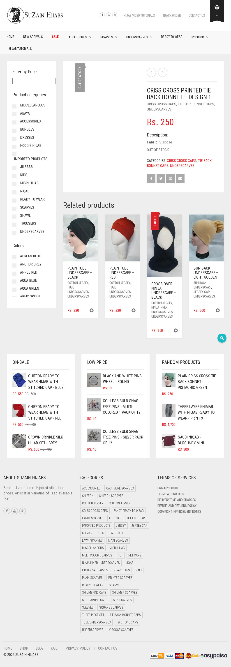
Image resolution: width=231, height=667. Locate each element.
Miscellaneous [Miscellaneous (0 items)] (93, 548)
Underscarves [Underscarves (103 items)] (92, 630)
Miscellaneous (32, 105)
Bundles (27, 129)
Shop (24, 648)
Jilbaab (26, 167)
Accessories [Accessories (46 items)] (91, 488)
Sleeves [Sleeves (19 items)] (88, 607)
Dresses (27, 137)
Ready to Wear (171, 37)
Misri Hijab (29, 183)
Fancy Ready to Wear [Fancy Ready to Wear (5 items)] (128, 510)
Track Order (172, 15)
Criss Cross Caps (161, 104)
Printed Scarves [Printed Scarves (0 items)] (120, 577)
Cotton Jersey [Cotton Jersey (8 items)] (119, 503)
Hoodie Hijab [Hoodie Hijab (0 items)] (136, 518)
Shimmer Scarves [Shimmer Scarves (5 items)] (124, 592)
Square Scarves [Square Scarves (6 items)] (111, 607)
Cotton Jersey (77, 283)
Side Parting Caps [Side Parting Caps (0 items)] (94, 600)
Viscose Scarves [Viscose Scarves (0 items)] (121, 630)
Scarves (106, 37)
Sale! (56, 37)
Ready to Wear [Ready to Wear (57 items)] (92, 585)
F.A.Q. (54, 648)
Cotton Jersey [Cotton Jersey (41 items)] (92, 503)
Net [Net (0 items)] (120, 555)
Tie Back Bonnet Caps (196, 104)
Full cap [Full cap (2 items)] (115, 518)
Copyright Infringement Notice (179, 511)
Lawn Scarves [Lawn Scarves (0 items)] (92, 540)
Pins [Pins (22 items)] (139, 570)
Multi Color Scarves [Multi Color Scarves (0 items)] (97, 555)
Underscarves (137, 37)
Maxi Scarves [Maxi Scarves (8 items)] (118, 540)
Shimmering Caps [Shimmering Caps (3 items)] (94, 592)
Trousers (28, 223)
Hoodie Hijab (30, 145)
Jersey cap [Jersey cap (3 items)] (139, 525)
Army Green (30, 296)
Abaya (25, 113)
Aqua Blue (28, 280)
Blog (39, 648)
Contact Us (197, 15)
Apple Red (28, 272)
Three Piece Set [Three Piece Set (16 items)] (93, 615)
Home (10, 37)
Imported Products (30, 159)
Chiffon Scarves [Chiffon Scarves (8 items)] (111, 496)
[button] (92, 311)
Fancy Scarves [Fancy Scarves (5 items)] (93, 518)
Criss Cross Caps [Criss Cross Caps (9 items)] (95, 510)
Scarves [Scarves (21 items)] (115, 585)
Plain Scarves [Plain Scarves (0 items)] (92, 577)
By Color (198, 37)
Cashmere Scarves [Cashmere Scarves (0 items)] (120, 488)
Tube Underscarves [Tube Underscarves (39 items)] (96, 622)
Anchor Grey (31, 264)
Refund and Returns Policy (176, 506)
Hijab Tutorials (20, 49)
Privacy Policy (167, 488)
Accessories (78, 37)
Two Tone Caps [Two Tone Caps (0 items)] (127, 622)
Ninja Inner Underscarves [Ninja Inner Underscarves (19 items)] (101, 563)
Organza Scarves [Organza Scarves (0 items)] (95, 570)
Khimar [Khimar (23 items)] (87, 533)
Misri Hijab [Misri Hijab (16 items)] (117, 548)
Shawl (25, 215)
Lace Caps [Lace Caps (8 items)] (117, 533)
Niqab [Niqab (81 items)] (129, 563)
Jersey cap (202, 292)
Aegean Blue (30, 256)
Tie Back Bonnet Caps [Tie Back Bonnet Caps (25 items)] (125, 615)
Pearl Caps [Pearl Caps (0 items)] (122, 570)
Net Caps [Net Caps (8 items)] (134, 555)
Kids (23, 175)
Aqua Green (29, 288)
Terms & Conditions (171, 494)
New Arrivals (33, 37)
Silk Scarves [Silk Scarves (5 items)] (122, 600)
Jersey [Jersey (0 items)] (121, 525)
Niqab (24, 191)
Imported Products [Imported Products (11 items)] (96, 525)
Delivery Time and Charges (176, 500)
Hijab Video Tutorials (139, 15)
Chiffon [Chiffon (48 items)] (87, 496)
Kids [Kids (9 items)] (101, 533)
